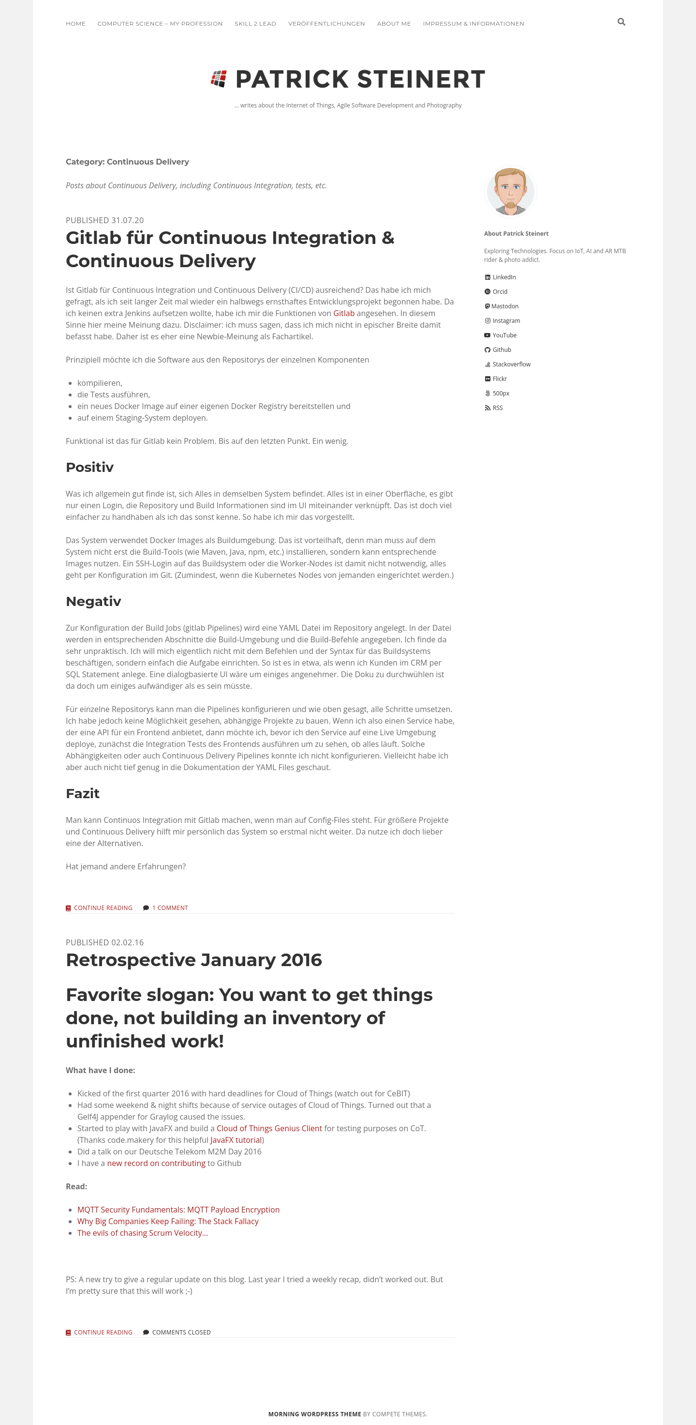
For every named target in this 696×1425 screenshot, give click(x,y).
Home (76, 23)
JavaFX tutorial (236, 1140)
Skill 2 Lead (255, 23)
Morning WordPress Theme (314, 1414)
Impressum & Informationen (474, 23)
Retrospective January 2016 (194, 959)
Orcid (495, 292)
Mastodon (501, 306)
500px (496, 393)
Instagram (502, 321)
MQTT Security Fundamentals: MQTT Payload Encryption (178, 1209)
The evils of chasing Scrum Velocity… (142, 1233)
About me (394, 23)
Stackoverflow (507, 364)
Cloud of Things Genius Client (269, 1128)
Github (497, 350)
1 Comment (170, 908)
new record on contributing (156, 1163)
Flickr (495, 379)
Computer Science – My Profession (160, 23)
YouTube (500, 335)
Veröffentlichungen (326, 23)
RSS (493, 408)
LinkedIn (500, 277)
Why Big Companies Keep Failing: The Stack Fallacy (168, 1221)
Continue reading (103, 908)
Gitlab (344, 313)
